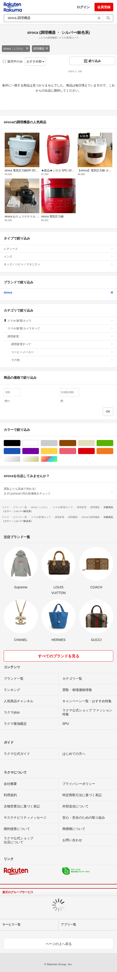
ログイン (83, 7)
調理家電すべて (62, 344)
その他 (62, 360)
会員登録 (103, 7)
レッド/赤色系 (94, 451)
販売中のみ (13, 61)
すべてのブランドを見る (58, 656)
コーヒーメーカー (62, 352)
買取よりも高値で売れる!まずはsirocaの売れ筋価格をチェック (58, 491)
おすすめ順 (35, 61)
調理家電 (60, 336)
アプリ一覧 (68, 924)
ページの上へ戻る (58, 944)
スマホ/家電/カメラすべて (60, 328)
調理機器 (40, 48)
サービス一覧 (11, 924)
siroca (58, 292)
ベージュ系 (94, 443)
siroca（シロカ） (16, 48)
